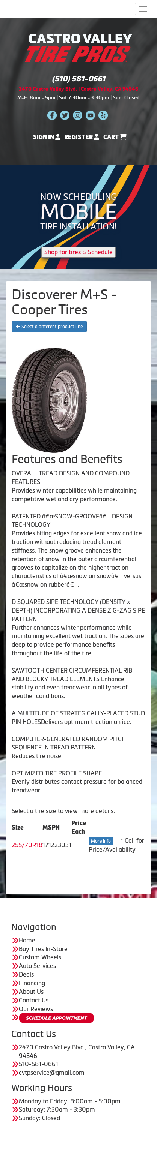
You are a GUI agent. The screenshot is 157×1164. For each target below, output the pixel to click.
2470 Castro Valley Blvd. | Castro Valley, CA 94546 (78, 89)
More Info (101, 841)
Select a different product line (49, 326)
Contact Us (33, 1000)
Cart (115, 137)
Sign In (46, 137)
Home (27, 940)
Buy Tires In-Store (43, 948)
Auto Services (37, 965)
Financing (32, 983)
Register (81, 137)
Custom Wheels (40, 957)
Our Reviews (36, 1008)
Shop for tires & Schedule (78, 252)
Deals (26, 974)
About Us (31, 991)
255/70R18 (27, 845)
